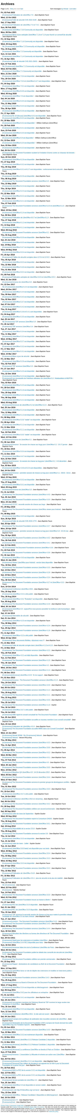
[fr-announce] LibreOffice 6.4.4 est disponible (18, 106)
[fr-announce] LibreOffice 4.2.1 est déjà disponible (20, 655)
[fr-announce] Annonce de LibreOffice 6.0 (17, 282)
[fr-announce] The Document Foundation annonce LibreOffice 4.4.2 (26, 538)
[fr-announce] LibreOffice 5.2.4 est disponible (18, 376)
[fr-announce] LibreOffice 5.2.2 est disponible (18, 395)
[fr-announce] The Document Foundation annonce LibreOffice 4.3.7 (26, 526)
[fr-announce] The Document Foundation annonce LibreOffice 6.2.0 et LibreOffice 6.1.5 (33, 206)
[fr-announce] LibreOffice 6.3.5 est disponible (18, 133)
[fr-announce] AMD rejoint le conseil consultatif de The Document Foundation (29, 715)
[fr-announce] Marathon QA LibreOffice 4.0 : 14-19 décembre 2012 (26, 772)
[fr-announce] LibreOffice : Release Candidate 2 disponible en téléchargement (30, 1095)
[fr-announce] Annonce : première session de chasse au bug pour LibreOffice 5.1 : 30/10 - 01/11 (36, 473)
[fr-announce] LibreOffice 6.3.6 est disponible (18, 111)
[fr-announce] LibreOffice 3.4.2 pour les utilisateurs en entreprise (25, 992)
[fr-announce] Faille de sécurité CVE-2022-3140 (19, 20)
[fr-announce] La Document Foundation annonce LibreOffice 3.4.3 (25, 977)
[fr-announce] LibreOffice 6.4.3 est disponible (18, 118)
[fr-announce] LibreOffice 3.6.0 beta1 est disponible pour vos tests (25, 848)
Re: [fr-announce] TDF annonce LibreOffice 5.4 (19, 322)
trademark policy (53, 1111)
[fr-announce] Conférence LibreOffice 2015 (17, 589)
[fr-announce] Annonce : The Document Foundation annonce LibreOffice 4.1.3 (30, 680)
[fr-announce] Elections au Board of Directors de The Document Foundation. (29, 982)
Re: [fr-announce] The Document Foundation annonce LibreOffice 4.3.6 (27, 547)
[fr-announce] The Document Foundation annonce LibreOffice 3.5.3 (26, 858)
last (21, 9)
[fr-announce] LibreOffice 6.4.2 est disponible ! (18, 123)
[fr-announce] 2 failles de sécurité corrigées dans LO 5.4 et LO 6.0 (25, 257)
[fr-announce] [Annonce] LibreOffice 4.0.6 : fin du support (22, 675)
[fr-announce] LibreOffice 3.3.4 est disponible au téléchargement (25, 987)
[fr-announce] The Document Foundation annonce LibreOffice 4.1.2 (26, 690)
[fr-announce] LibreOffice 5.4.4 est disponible (18, 292)
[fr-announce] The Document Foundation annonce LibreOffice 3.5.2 (26, 868)
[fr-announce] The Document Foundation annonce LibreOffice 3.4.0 (26, 1030)
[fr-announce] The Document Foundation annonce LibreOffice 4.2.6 (26, 604)
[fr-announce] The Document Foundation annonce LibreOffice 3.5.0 (26, 895)
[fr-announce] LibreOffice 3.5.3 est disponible (18, 863)
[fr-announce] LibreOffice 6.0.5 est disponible (18, 242)
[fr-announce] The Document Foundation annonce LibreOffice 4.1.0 (26, 705)
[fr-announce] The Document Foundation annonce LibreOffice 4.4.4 (26, 499)
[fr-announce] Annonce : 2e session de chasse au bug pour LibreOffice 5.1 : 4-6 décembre (34, 461)
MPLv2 (32, 1108)
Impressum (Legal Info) (16, 1105)
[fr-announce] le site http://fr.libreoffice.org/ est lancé (20, 1090)
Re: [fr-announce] (8, 885)
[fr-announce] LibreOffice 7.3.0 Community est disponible (22, 30)
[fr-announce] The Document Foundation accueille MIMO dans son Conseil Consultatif (33, 728)
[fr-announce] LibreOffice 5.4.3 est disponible (18, 297)
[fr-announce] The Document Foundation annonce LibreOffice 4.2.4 (26, 625)
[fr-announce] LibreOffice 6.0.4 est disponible (18, 252)
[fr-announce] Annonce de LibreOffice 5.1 (17, 439)
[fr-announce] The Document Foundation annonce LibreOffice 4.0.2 (26, 752)
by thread (64, 9)
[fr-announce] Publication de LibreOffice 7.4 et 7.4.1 (20, 25)
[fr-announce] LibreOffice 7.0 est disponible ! (18, 96)
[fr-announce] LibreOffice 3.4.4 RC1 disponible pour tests (22, 942)
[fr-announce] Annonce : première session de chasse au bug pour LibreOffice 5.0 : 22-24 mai (35, 531)
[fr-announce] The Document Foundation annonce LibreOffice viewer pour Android (31, 509)
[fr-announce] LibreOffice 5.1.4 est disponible (18, 410)
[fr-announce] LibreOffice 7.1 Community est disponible (22, 71)
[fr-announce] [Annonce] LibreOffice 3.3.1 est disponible (22, 1061)
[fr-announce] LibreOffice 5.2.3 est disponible (18, 385)
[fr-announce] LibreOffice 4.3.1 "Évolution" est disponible (22, 599)
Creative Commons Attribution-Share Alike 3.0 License (28, 1107)
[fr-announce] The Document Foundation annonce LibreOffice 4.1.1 (26, 695)
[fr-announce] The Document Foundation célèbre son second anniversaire (28, 809)
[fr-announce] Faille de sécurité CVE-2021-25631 (19, 61)
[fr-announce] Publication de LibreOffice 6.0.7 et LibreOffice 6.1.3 (25, 217)
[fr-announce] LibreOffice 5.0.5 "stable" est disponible (21, 434)
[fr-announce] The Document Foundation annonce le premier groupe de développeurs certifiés (35, 782)
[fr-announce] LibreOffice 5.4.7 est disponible (18, 247)
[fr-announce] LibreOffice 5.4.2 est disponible (18, 307)
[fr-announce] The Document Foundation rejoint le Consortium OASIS (27, 818)
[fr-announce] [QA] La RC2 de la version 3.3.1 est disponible (23, 1070)
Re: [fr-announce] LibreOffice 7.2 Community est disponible (23, 46)
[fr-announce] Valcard (10, 737)
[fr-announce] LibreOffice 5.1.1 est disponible (18, 430)
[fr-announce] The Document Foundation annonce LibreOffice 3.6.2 (26, 804)
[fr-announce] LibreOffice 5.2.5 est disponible (18, 371)
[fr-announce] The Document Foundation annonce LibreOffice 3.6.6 (26, 747)
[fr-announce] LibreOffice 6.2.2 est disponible (18, 196)
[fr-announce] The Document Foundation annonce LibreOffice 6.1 (25, 232)
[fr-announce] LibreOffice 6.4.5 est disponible (18, 101)
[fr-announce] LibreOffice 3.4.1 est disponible (18, 997)
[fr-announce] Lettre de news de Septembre (17, 814)
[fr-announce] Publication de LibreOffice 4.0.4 (18, 726)
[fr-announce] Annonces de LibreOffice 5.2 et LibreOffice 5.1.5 (24, 405)
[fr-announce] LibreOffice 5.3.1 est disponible (18, 351)
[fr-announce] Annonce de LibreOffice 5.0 (17, 489)
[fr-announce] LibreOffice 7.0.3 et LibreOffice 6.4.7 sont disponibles (26, 81)
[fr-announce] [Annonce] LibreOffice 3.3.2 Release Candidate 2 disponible (28, 1039)
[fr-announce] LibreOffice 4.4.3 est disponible (18, 516)
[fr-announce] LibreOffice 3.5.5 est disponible (18, 838)
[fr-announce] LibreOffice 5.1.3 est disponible (18, 415)
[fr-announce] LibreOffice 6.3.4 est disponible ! (18, 143)
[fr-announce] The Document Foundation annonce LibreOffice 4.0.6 (26, 685)
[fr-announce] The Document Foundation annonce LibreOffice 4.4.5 (26, 494)
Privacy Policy (5, 1105)
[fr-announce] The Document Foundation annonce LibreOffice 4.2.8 (26, 572)
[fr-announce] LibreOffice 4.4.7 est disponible (18, 456)
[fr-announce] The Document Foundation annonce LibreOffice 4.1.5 (26, 660)
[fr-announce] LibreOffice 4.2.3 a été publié (17, 635)
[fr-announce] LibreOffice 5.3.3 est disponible (18, 336)
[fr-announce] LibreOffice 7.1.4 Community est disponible (22, 56)
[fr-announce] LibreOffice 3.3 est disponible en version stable (24, 1085)
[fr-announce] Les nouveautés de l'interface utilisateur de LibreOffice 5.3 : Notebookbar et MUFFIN (37, 378)
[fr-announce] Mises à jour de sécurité (15, 356)
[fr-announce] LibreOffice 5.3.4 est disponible (18, 331)
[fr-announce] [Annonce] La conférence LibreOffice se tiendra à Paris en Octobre (31, 1049)
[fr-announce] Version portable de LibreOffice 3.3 (19, 1080)
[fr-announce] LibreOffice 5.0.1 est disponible (18, 484)
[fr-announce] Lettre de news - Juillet (15, 843)
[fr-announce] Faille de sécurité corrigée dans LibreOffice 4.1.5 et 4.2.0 (27, 645)
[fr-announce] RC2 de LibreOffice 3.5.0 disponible (20, 905)
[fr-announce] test (8, 1102)
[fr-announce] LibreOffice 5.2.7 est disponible (18, 341)
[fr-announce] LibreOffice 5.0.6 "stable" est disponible (21, 420)
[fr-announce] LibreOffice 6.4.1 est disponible (18, 128)
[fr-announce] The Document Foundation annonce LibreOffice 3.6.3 (26, 789)
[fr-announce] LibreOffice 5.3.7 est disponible (18, 302)
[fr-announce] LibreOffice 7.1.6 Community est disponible (22, 41)
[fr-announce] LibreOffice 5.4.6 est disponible (18, 267)
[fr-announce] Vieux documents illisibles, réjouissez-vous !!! (23, 640)
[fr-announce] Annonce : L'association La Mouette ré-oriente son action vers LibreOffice (33, 1054)
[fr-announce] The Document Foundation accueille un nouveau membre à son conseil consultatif (36, 720)
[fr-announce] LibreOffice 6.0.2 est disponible (18, 272)
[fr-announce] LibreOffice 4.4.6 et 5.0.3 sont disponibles (22, 468)
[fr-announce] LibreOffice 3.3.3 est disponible (18, 1009)
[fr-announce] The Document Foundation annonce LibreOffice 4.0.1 (26, 757)
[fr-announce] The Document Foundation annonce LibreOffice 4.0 (25, 762)
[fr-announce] (7, 890)
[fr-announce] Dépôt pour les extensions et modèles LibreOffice (24, 940)
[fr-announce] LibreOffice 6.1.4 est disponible (18, 212)
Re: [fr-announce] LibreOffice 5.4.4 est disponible (19, 287)
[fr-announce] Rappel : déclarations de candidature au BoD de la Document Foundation (33, 964)
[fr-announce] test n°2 (10, 1100)
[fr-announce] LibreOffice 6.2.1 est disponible (18, 201)
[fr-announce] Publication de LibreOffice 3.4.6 (18, 873)
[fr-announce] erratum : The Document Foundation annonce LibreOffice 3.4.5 (29, 921)
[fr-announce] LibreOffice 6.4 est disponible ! (18, 138)
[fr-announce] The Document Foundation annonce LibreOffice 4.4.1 (26, 543)
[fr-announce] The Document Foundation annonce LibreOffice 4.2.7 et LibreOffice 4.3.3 (33, 582)
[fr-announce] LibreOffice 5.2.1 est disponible (18, 400)
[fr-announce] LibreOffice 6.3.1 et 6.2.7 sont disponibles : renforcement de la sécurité (32, 169)
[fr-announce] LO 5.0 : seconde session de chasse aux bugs (23, 504)
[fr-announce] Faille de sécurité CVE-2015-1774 (19, 521)
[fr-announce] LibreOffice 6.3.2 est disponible (18, 164)
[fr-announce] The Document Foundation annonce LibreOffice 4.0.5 (26, 700)
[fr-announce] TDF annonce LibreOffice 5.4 (17, 326)
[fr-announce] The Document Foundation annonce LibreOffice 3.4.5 (26, 923)
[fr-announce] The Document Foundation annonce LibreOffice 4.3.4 (26, 577)
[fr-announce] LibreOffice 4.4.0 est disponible (18, 557)
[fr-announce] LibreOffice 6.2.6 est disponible (18, 176)
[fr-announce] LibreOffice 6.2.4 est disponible (18, 186)
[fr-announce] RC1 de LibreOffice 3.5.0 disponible (20, 910)
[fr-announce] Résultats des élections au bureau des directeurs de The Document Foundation (35, 933)
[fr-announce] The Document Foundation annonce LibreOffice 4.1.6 (26, 630)
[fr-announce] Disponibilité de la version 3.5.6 (18, 828)
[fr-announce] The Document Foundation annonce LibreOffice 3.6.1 (26, 823)
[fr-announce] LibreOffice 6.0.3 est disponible (18, 262)
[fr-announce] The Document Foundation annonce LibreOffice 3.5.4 (26, 853)
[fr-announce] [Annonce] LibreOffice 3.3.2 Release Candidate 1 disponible (28, 1044)
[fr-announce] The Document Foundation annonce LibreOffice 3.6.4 (26, 777)
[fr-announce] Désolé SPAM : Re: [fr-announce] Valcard (22, 735)
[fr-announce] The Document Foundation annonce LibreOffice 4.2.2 (26, 650)
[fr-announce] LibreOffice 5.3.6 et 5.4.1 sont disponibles (22, 312)
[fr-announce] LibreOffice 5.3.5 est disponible (18, 317)
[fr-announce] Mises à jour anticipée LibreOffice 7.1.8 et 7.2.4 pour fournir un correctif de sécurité (36, 35)
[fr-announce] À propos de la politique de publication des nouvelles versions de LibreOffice (34, 1019)
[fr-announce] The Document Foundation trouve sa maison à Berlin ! (26, 900)
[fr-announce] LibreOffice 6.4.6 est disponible (18, 91)
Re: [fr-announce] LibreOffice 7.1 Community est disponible (23, 66)
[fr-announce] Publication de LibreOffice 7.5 (17, 15)
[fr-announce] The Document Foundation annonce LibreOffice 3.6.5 (26, 767)
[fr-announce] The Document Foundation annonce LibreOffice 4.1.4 (26, 670)
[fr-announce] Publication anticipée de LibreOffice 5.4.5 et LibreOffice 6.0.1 (28, 277)
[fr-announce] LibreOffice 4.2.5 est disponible (18, 620)
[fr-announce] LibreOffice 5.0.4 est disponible (18, 451)
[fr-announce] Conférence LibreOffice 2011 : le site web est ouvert (25, 1014)
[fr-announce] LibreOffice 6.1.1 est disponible (18, 227)
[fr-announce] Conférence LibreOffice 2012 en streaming (22, 799)
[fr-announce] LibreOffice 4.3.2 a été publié (17, 594)
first (11, 9)
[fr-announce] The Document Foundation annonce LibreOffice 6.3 (25, 181)
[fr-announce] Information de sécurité (15, 616)
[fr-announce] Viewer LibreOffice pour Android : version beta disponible (27, 562)
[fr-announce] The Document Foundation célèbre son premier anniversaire (28, 959)
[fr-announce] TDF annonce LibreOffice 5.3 (17, 366)
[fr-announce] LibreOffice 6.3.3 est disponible (18, 148)
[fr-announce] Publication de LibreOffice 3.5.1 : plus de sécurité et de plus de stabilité (32, 878)
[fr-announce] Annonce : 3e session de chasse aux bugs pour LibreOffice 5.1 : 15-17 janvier (34, 444)
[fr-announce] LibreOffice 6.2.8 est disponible (18, 159)
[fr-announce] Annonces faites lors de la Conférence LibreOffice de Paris (28, 947)
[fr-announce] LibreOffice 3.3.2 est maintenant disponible (22, 1035)
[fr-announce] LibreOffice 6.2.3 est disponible (18, 191)
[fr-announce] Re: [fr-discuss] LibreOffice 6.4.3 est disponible (23, 116)
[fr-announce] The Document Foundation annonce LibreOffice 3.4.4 (26, 928)
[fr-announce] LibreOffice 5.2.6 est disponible (18, 361)
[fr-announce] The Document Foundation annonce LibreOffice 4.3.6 (26, 552)
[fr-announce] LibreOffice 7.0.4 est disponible (18, 76)
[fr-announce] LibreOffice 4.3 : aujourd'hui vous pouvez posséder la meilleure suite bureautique (36, 609)
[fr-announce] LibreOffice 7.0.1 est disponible (18, 86)
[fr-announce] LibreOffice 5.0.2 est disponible (18, 479)
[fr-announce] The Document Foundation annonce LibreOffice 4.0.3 (26, 742)
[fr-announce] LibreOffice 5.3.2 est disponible (18, 346)
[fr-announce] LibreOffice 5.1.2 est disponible (18, 425)
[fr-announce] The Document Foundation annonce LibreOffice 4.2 (25, 665)
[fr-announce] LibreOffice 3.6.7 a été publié (17, 710)
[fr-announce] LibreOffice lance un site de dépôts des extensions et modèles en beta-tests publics (37, 971)
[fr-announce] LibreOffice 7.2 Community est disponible (22, 51)
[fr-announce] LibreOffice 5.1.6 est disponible (18, 390)
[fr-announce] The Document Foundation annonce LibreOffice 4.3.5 (26, 567)
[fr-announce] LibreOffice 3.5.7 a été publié (17, 794)
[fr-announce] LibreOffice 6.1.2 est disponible (18, 222)
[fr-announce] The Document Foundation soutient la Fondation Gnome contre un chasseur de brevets (38, 153)
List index (72, 9)
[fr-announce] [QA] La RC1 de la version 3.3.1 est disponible (23, 1075)
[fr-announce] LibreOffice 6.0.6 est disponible (18, 237)
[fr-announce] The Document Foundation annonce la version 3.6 (25, 833)
